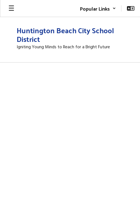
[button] (97, 8)
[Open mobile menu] (11, 8)
